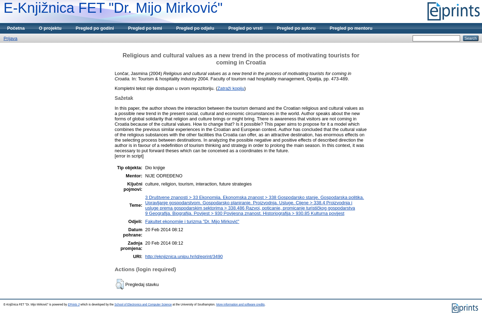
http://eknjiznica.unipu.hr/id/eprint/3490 (184, 256)
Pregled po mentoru (350, 28)
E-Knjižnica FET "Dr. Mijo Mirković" (113, 8)
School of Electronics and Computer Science (143, 304)
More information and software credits (240, 304)
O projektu (50, 28)
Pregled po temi (145, 28)
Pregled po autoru (296, 28)
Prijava (10, 38)
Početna (16, 28)
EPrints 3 (74, 304)
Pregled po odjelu (195, 28)
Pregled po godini (95, 28)
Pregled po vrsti (245, 28)
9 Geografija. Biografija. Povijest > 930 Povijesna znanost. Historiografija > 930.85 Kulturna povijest (244, 213)
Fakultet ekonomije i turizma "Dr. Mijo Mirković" (192, 221)
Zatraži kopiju (230, 88)
